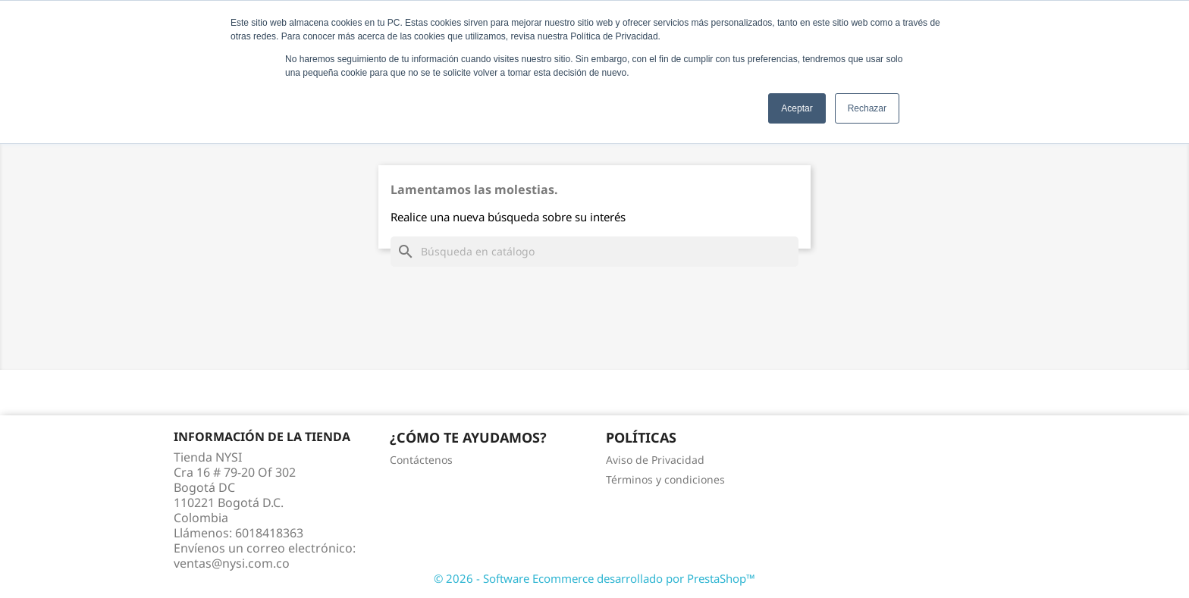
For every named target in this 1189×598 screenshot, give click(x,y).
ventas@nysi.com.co (232, 563)
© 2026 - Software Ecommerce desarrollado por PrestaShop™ (594, 578)
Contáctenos (421, 459)
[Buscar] (594, 251)
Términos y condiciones (665, 479)
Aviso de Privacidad (655, 459)
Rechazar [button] (867, 108)
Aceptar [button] (796, 108)
